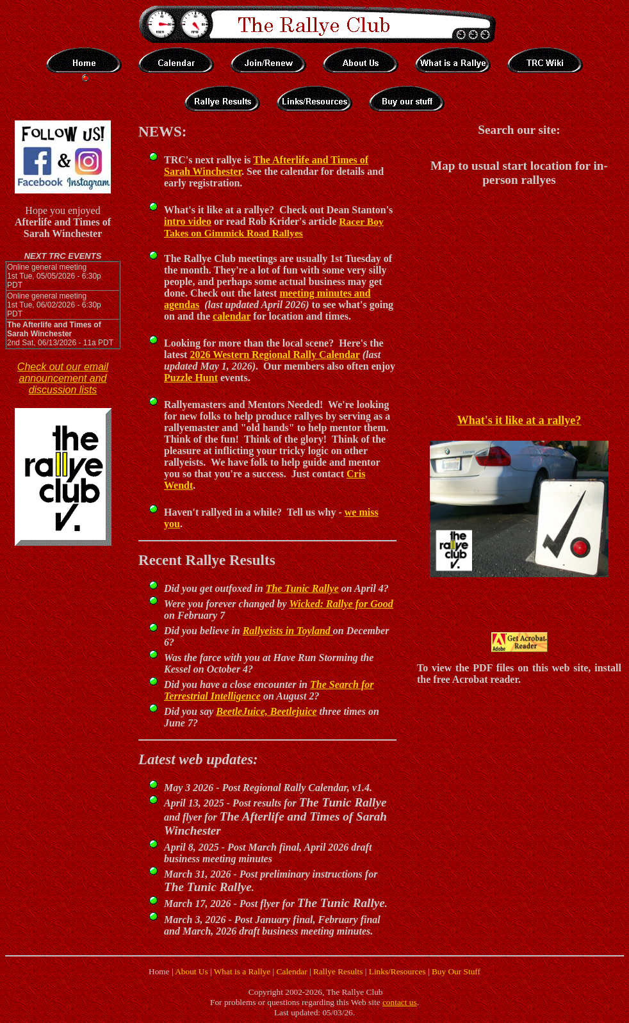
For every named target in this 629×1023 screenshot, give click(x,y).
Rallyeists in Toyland (288, 630)
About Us (191, 971)
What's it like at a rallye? (519, 420)
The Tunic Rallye (302, 588)
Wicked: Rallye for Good (341, 603)
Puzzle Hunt (191, 377)
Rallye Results (338, 971)
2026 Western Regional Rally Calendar (274, 354)
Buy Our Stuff (456, 971)
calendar (231, 316)
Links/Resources (397, 971)
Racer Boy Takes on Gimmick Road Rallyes (274, 227)
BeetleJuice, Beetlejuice (266, 711)
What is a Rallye (242, 971)
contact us (399, 1002)
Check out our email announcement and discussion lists (62, 378)
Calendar (292, 971)
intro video (187, 221)
